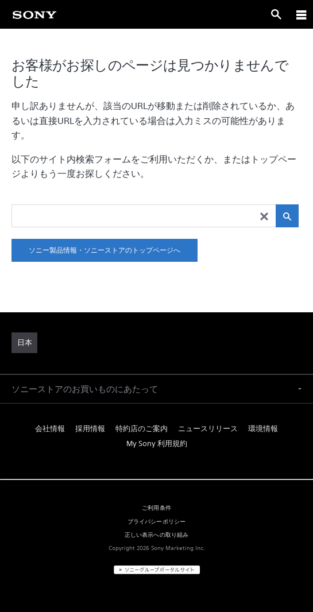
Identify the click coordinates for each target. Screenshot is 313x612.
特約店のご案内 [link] (141, 428)
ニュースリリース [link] (208, 428)
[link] (34, 14)
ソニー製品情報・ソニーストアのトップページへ (104, 250)
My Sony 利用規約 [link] (156, 443)
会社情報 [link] (50, 428)
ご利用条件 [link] (156, 507)
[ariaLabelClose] (301, 14)
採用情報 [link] (90, 428)
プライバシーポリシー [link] (156, 521)
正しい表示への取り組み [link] (157, 534)
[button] (156, 389)
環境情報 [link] (263, 428)
